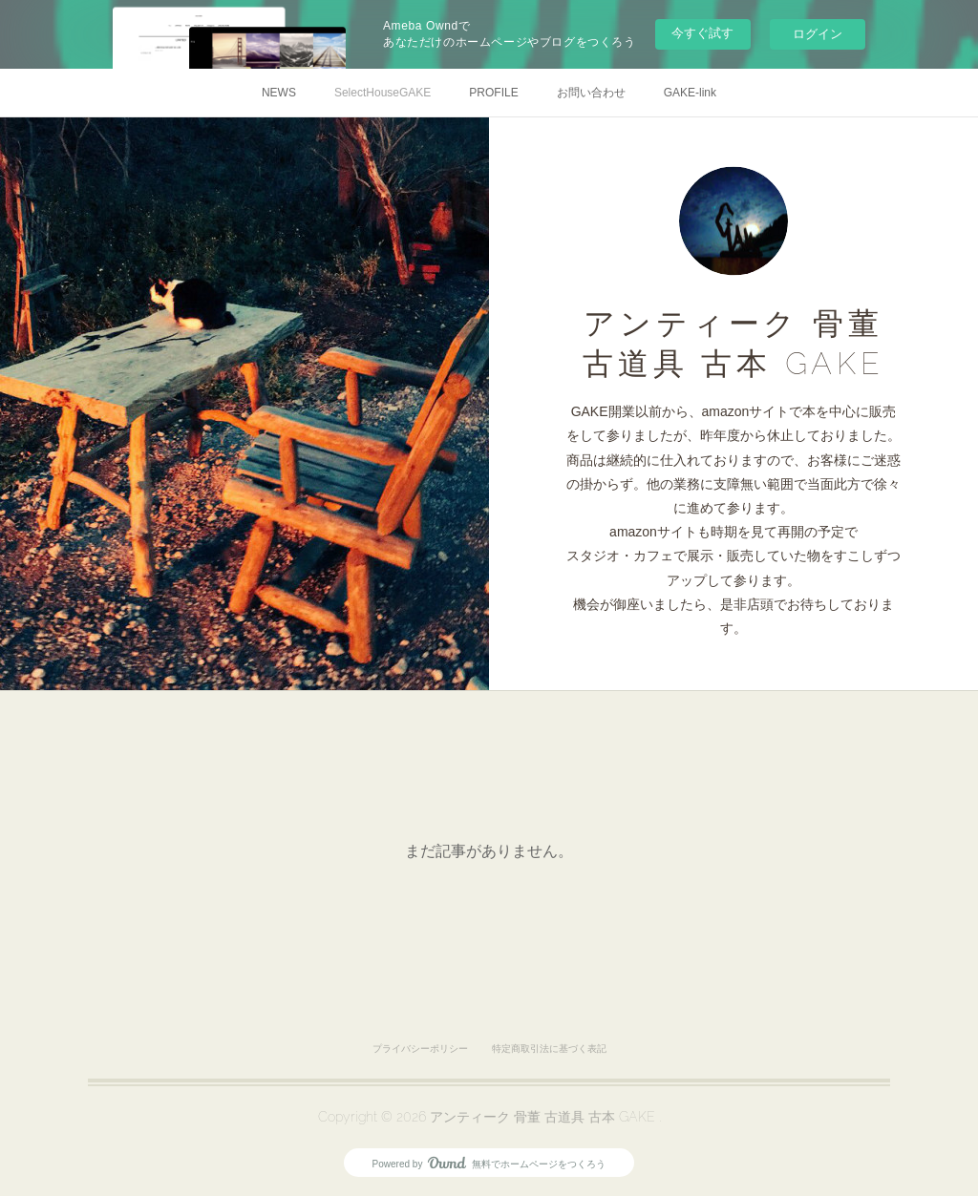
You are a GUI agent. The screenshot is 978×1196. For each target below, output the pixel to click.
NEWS (279, 92)
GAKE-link (690, 92)
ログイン (817, 34)
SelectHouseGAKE (382, 92)
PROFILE (493, 92)
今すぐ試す (702, 33)
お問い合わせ (591, 92)
